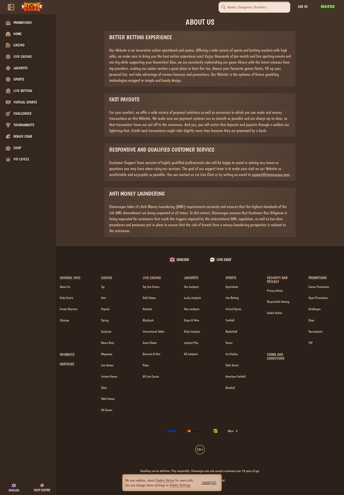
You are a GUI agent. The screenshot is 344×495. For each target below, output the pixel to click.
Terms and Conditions (276, 356)
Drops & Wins (191, 320)
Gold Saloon (149, 298)
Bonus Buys (107, 343)
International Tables (153, 331)
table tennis (232, 365)
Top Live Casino (151, 287)
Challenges (314, 309)
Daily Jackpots (192, 331)
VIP (310, 343)
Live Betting (232, 298)
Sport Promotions (318, 298)
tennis (229, 343)
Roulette (147, 309)
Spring (105, 320)
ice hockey (232, 354)
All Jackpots (191, 354)
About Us (65, 287)
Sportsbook (232, 287)
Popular (105, 309)
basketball (231, 331)
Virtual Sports (233, 309)
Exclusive (106, 331)
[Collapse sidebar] (11, 7)
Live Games (107, 365)
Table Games (108, 399)
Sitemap (64, 320)
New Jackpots (191, 309)
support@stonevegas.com (270, 174)
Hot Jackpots (191, 287)
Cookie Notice (274, 313)
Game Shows (150, 343)
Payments (67, 355)
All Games (106, 410)
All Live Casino (151, 376)
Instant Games (109, 376)
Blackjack (148, 320)
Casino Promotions (318, 287)
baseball (230, 388)
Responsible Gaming (278, 301)
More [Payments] (233, 431)
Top (103, 287)
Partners (67, 364)
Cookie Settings (180, 485)
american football (236, 376)
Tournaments (315, 331)
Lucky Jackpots (192, 298)
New (103, 298)
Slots (104, 388)
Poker (146, 365)
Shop (311, 320)
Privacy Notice (275, 290)
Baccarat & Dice (151, 354)
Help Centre (66, 298)
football (230, 320)
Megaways (106, 354)
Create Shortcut (68, 309)
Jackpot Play (191, 343)
